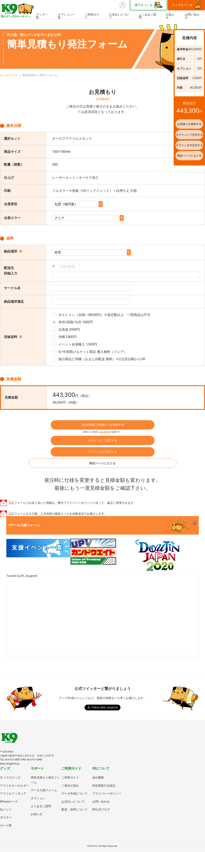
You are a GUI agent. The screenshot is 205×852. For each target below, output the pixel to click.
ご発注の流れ (70, 785)
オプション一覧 (66, 16)
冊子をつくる (143, 5)
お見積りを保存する (181, 124)
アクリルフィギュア (13, 793)
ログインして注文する (102, 440)
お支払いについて (119, 16)
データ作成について (74, 793)
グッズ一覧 (42, 16)
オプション (38, 798)
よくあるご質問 (147, 16)
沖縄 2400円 (67, 337)
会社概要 (98, 777)
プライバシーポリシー (106, 793)
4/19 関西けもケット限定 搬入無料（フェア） (92, 352)
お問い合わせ (192, 16)
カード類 (6, 825)
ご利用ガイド (92, 16)
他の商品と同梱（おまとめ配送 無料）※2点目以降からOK (101, 359)
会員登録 (106, 432)
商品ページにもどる (103, 463)
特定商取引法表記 (103, 785)
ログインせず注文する (102, 451)
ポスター (6, 817)
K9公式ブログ (101, 809)
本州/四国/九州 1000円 (75, 322)
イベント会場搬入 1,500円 (77, 344)
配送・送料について (74, 809)
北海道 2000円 (69, 330)
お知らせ (170, 16)
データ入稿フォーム (44, 790)
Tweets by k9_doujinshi (21, 576)
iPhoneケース (9, 801)
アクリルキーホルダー (14, 785)
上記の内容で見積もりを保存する (102, 424)
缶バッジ (6, 809)
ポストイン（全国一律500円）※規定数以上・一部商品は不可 (104, 315)
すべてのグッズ (10, 777)
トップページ (8, 75)
